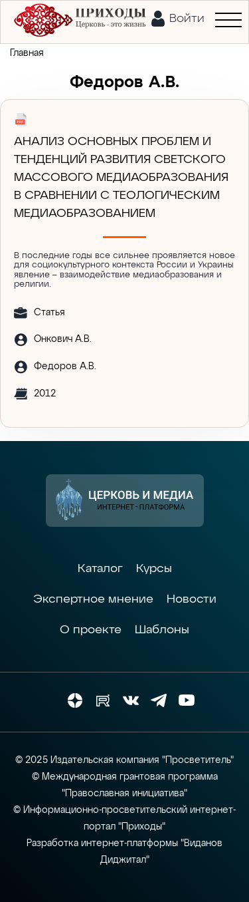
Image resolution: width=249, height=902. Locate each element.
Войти (187, 19)
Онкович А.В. (63, 339)
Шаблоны (162, 630)
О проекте (91, 630)
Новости (191, 599)
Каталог (100, 569)
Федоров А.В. (65, 366)
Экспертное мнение (93, 599)
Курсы (154, 569)
